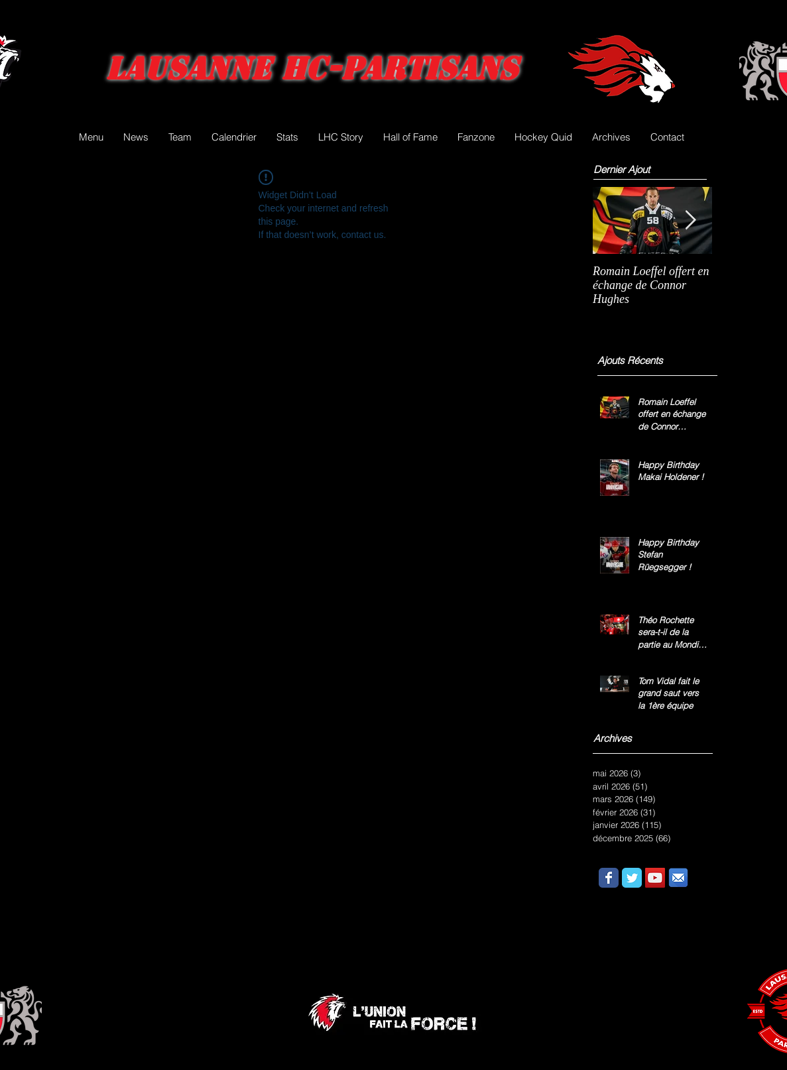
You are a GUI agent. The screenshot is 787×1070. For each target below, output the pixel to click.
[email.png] (678, 878)
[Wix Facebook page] (609, 878)
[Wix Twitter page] (632, 878)
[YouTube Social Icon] (655, 878)
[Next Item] (691, 220)
